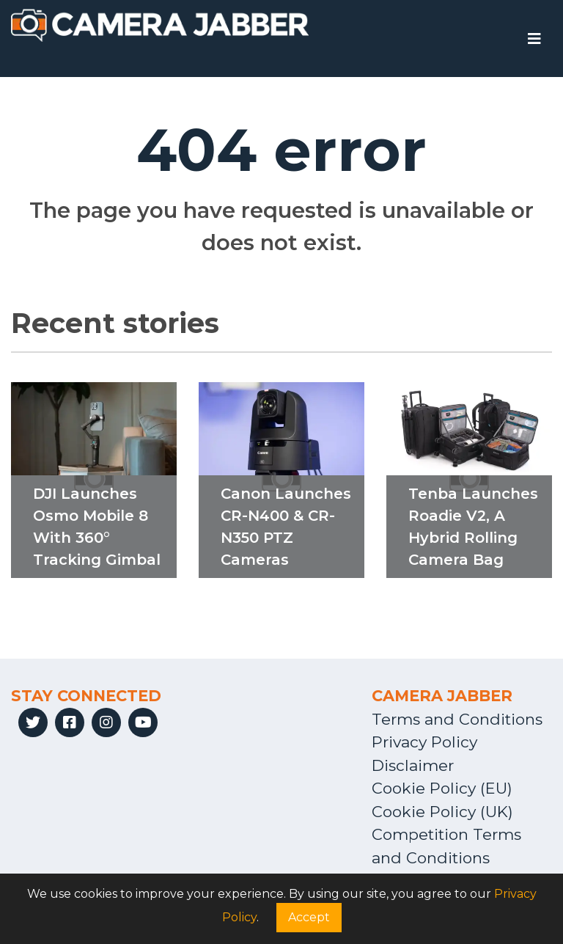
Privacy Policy (424, 742)
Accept (309, 917)
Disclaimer (413, 765)
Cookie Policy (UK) (442, 811)
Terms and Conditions (457, 719)
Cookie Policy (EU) (442, 788)
